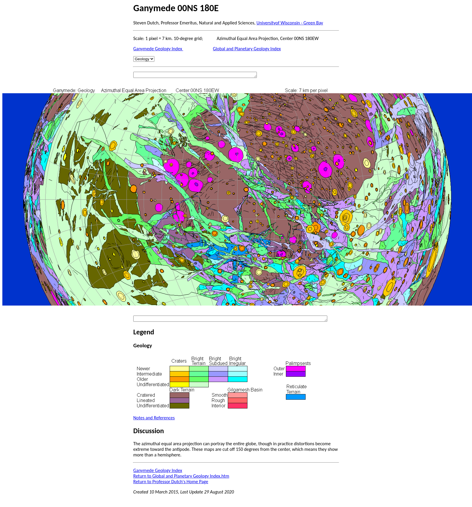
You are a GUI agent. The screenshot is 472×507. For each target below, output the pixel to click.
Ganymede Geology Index (158, 48)
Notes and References (154, 418)
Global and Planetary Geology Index (247, 48)
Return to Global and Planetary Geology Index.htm (181, 476)
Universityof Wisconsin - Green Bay (290, 23)
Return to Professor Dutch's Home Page (170, 481)
